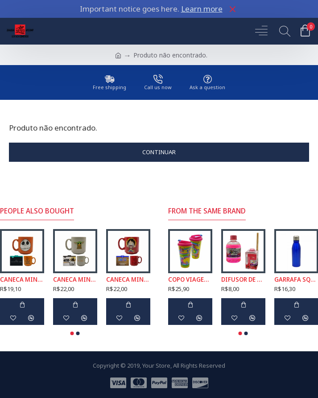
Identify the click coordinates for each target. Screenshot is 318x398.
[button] (72, 333)
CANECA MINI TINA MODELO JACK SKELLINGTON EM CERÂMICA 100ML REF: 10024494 (22, 279)
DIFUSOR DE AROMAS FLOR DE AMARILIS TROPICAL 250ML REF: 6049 (243, 279)
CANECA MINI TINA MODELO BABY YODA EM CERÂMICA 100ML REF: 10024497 (75, 279)
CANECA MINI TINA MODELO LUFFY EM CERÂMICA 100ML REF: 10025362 (128, 279)
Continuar (159, 152)
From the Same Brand (207, 211)
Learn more (202, 9)
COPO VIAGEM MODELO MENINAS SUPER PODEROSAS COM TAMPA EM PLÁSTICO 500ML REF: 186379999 (190, 279)
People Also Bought (37, 211)
